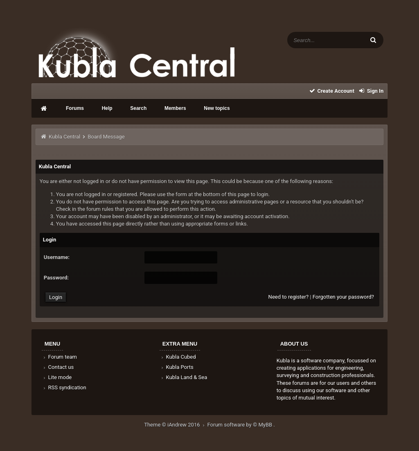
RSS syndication (64, 387)
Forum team (59, 357)
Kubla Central (64, 137)
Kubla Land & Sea (183, 377)
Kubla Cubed (178, 357)
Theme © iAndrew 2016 (175, 425)
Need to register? (288, 297)
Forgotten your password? (343, 297)
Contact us (58, 367)
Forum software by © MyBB (240, 425)
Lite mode (57, 377)
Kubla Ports (177, 367)
